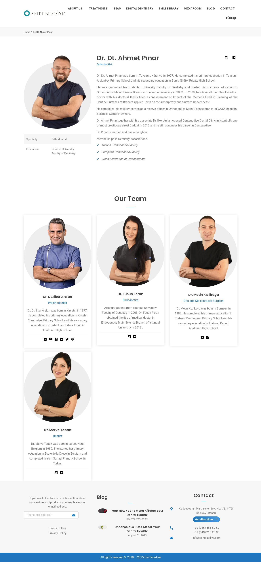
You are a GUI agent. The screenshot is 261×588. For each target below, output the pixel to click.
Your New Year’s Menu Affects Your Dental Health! (137, 513)
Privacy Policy (57, 533)
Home (27, 32)
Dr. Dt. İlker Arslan (57, 296)
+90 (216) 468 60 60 (206, 529)
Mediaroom (192, 8)
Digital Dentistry (139, 8)
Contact (227, 8)
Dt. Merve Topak (57, 430)
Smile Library (168, 8)
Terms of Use (57, 528)
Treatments (98, 8)
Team (117, 8)
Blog (211, 8)
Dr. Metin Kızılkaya (203, 294)
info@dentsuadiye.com (206, 539)
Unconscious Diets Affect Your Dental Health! (137, 529)
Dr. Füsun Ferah (130, 294)
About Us (75, 8)
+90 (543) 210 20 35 (206, 533)
